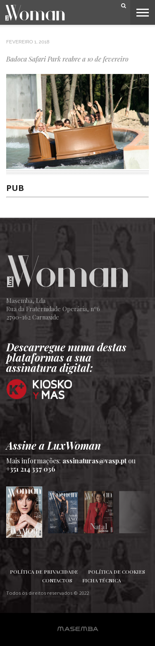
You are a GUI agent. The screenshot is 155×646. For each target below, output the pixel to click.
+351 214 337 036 (30, 469)
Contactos (57, 580)
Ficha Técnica (101, 580)
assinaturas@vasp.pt (94, 460)
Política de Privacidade (44, 571)
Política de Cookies (116, 571)
